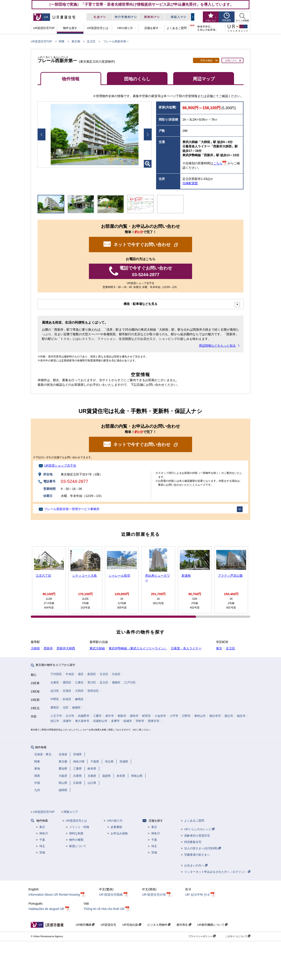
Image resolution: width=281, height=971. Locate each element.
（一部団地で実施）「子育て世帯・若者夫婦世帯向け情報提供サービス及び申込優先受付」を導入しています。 (140, 4)
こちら (217, 163)
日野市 (186, 715)
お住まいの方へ (195, 865)
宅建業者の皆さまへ (197, 854)
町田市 (146, 715)
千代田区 (56, 674)
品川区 (54, 690)
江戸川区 (130, 682)
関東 (62, 41)
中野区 (54, 699)
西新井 (48, 648)
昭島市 (122, 715)
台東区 (54, 682)
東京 (219, 648)
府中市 (109, 715)
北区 (65, 707)
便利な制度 (76, 833)
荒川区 (91, 682)
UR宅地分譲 (131, 924)
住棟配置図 (190, 183)
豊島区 (54, 707)
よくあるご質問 (194, 820)
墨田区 (67, 682)
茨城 (42, 852)
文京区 (104, 674)
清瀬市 (67, 720)
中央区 (70, 674)
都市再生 (184, 924)
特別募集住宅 (192, 842)
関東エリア (71, 811)
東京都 (76, 41)
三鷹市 (97, 715)
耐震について (77, 846)
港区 (81, 674)
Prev (41, 134)
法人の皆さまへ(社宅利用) (202, 848)
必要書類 (116, 827)
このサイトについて (237, 936)
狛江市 (54, 720)
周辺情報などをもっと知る (217, 345)
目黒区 (67, 690)
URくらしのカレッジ (199, 829)
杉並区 (67, 699)
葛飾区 (116, 682)
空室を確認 (206, 60)
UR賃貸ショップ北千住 (60, 465)
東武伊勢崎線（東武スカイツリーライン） (138, 648)
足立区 (91, 41)
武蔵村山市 (100, 720)
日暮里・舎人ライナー (186, 648)
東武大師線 (97, 648)
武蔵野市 (83, 715)
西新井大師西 (66, 648)
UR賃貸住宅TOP (41, 41)
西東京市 (153, 720)
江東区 (79, 682)
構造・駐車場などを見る (140, 304)
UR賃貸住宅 (108, 924)
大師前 (35, 648)
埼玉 (42, 846)
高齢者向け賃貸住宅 (197, 835)
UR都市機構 (85, 924)
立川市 (70, 715)
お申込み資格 (119, 833)
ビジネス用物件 (159, 924)
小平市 (174, 715)
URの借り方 (115, 820)
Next (148, 134)
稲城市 (127, 720)
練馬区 (79, 699)
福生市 (241, 715)
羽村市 (140, 720)
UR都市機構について (212, 924)
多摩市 (115, 720)
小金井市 (160, 715)
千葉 (42, 839)
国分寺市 (215, 715)
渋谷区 (116, 674)
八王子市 (56, 715)
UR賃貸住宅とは (76, 820)
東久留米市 (82, 720)
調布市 (134, 715)
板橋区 (76, 707)
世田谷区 (93, 690)
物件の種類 (76, 839)
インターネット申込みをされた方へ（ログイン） (217, 871)
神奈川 (43, 833)
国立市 (229, 715)
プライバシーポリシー (202, 936)
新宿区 (91, 674)
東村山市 (200, 715)
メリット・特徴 (79, 827)
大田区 (79, 690)
